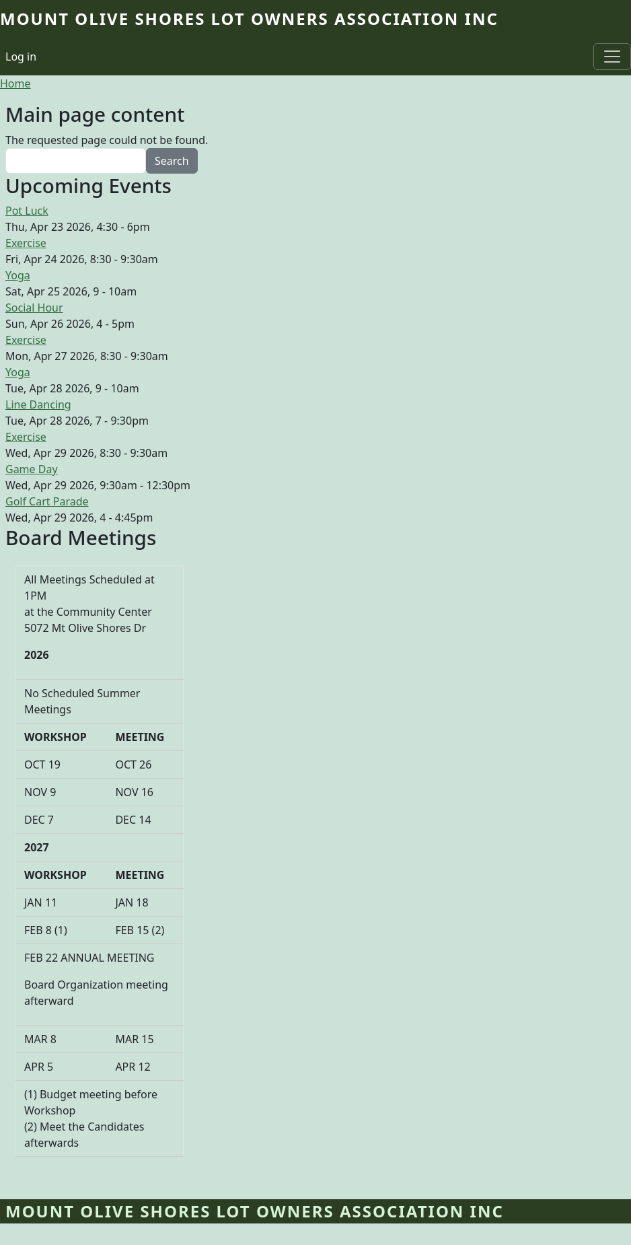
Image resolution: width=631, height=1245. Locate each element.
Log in (20, 56)
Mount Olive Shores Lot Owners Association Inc (249, 18)
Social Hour (34, 307)
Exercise (25, 243)
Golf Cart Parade (47, 501)
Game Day (31, 469)
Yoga (17, 275)
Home (15, 83)
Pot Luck (26, 210)
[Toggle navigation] (612, 56)
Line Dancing (38, 404)
